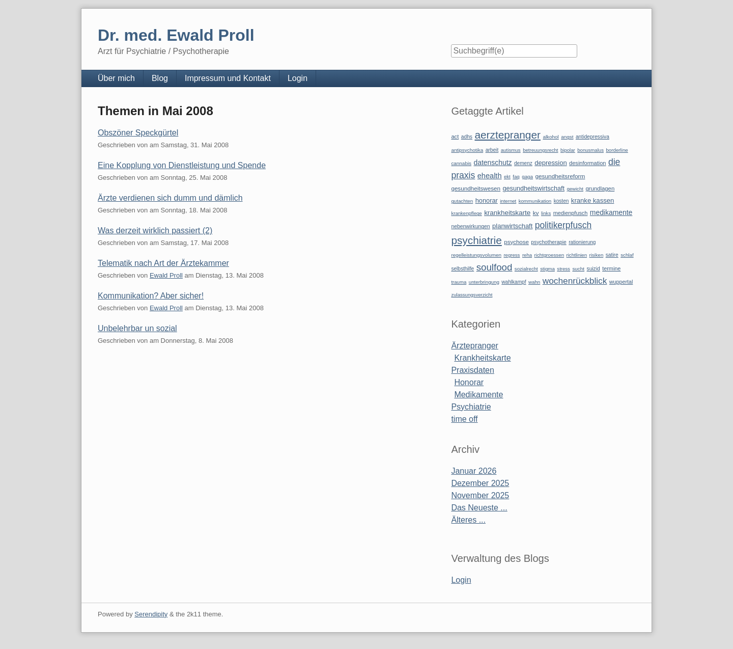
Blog (160, 78)
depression (550, 163)
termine (611, 268)
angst (567, 137)
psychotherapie (548, 242)
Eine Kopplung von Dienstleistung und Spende (182, 165)
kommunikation (535, 201)
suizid (593, 269)
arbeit (492, 150)
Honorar (469, 382)
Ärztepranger (474, 345)
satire (612, 255)
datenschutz (493, 162)
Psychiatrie (471, 406)
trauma (458, 282)
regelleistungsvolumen (476, 255)
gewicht (575, 189)
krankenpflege (466, 213)
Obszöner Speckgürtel (138, 132)
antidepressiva (592, 137)
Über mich (116, 78)
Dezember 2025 (480, 483)
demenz (523, 163)
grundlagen (599, 188)
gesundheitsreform (560, 176)
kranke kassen (592, 200)
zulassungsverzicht (471, 295)
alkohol (550, 137)
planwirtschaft (512, 226)
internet (508, 201)
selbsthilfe (462, 269)
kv (536, 213)
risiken (596, 255)
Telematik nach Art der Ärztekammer (163, 263)
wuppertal (621, 282)
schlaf (627, 255)
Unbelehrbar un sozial (137, 328)
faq (516, 176)
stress (563, 269)
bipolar (567, 150)
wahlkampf (513, 282)
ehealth (489, 176)
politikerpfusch (563, 225)
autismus (511, 150)
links (546, 213)
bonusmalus (590, 150)
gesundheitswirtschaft (534, 188)
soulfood (494, 267)
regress (511, 255)
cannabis (461, 163)
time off (464, 419)
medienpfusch (570, 213)
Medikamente (478, 394)
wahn (534, 282)
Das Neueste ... (479, 507)
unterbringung (484, 282)
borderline (617, 150)
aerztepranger (507, 135)
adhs (466, 137)
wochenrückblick (575, 281)
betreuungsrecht (540, 150)
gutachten (462, 201)
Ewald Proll (166, 275)
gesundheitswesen (475, 188)
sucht (578, 269)
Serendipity (150, 614)
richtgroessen (549, 255)
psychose (516, 242)
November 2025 (480, 495)
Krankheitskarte (482, 358)
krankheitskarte (507, 213)
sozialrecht (526, 269)
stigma (547, 269)
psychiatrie (476, 240)
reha (527, 255)
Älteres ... (468, 520)
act (455, 136)
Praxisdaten (472, 370)
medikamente (611, 212)
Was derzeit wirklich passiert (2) (155, 230)
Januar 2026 (473, 471)
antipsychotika (467, 150)
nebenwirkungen (470, 226)
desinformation (587, 163)
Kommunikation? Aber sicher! (151, 295)
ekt (507, 176)
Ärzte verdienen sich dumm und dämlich (170, 198)
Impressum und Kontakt (228, 78)
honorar (486, 200)
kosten (561, 201)
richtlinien (577, 255)
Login (297, 78)
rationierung (582, 242)
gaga (527, 176)
